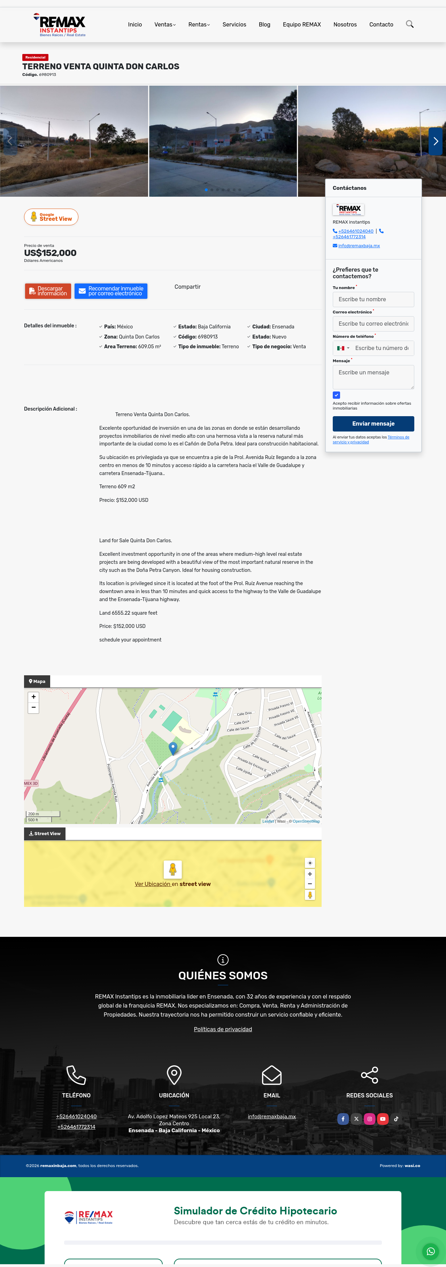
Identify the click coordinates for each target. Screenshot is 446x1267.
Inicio (135, 24)
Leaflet (268, 821)
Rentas (198, 24)
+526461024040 (356, 231)
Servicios (234, 24)
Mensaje (342, 360)
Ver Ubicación (153, 884)
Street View (51, 216)
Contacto (381, 24)
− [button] (33, 708)
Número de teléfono (354, 336)
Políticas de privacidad (223, 1029)
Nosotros (345, 24)
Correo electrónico (353, 311)
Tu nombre (345, 287)
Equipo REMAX (302, 24)
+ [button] (33, 697)
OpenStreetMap (306, 821)
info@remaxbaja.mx (359, 245)
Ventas (163, 24)
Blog (264, 24)
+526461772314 (349, 236)
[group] (74, 141)
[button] (206, 189)
